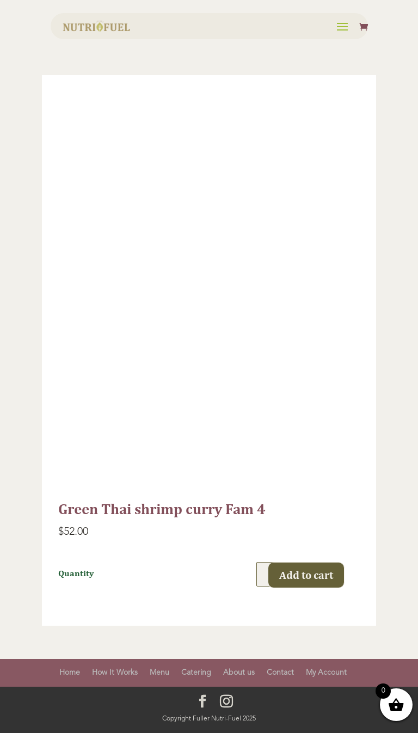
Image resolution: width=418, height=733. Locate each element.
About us (239, 672)
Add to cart (306, 575)
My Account (326, 672)
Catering (196, 672)
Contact (280, 672)
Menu (159, 672)
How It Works (115, 672)
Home (69, 672)
